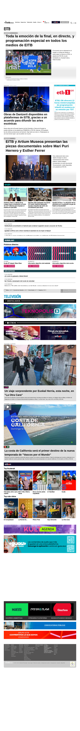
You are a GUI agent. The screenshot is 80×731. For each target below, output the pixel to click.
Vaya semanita (7, 649)
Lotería (46, 649)
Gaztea (12, 649)
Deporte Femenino (27, 653)
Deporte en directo (27, 659)
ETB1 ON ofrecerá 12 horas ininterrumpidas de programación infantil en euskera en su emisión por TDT (64, 105)
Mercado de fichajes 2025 (29, 652)
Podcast (12, 654)
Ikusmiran (21, 651)
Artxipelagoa (13, 656)
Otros (39, 22)
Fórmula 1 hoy (26, 651)
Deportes (23, 22)
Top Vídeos (37, 646)
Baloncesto (26, 657)
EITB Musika (13, 651)
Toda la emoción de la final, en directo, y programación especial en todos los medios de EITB (40, 40)
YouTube (55, 652)
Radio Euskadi (13, 647)
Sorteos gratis (47, 647)
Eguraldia (21, 652)
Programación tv (7, 646)
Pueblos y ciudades (48, 651)
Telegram (55, 650)
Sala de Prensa (47, 652)
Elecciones (46, 648)
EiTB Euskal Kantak (14, 652)
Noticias (17, 22)
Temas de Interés (48, 650)
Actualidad (21, 646)
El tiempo (46, 645)
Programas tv (6, 647)
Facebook (56, 646)
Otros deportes (27, 658)
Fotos (36, 647)
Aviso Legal (30, 662)
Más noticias (10, 221)
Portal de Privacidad (23, 662)
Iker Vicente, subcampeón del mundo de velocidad (19, 281)
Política (20, 648)
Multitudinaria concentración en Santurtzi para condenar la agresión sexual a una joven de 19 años (33, 226)
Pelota (25, 654)
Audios (36, 648)
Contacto (58, 662)
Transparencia (53, 662)
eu (73, 23)
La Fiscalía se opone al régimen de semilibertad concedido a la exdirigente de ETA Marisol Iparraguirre (35, 235)
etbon (12, 323)
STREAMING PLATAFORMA (37, 618)
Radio (34, 22)
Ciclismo (25, 656)
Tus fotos (64, 290)
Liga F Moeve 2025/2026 (28, 648)
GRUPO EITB (64, 22)
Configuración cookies (45, 662)
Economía (21, 647)
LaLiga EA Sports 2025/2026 (29, 647)
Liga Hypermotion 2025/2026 (29, 649)
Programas (13, 653)
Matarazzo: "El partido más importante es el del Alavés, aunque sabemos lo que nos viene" (31, 286)
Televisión (29, 22)
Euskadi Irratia (13, 646)
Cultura (20, 649)
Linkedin (55, 651)
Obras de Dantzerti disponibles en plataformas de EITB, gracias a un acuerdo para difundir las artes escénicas (25, 119)
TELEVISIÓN (12, 296)
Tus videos (64, 291)
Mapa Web (63, 662)
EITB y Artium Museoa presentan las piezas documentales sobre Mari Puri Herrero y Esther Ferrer (37, 146)
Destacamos (13, 301)
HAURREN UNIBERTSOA (14, 618)
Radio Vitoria (13, 648)
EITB (7, 29)
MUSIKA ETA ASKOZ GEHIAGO (61, 618)
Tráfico (46, 646)
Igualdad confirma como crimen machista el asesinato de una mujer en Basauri (28, 231)
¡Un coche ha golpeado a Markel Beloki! (16, 276)
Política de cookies (36, 662)
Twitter (55, 647)
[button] (75, 253)
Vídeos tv (6, 648)
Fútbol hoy (26, 646)
